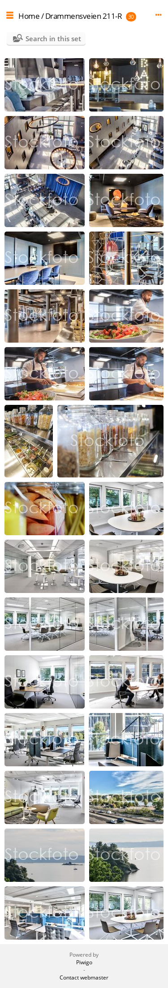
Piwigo (84, 962)
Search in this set (53, 38)
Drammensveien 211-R (83, 16)
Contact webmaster (84, 977)
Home (28, 16)
